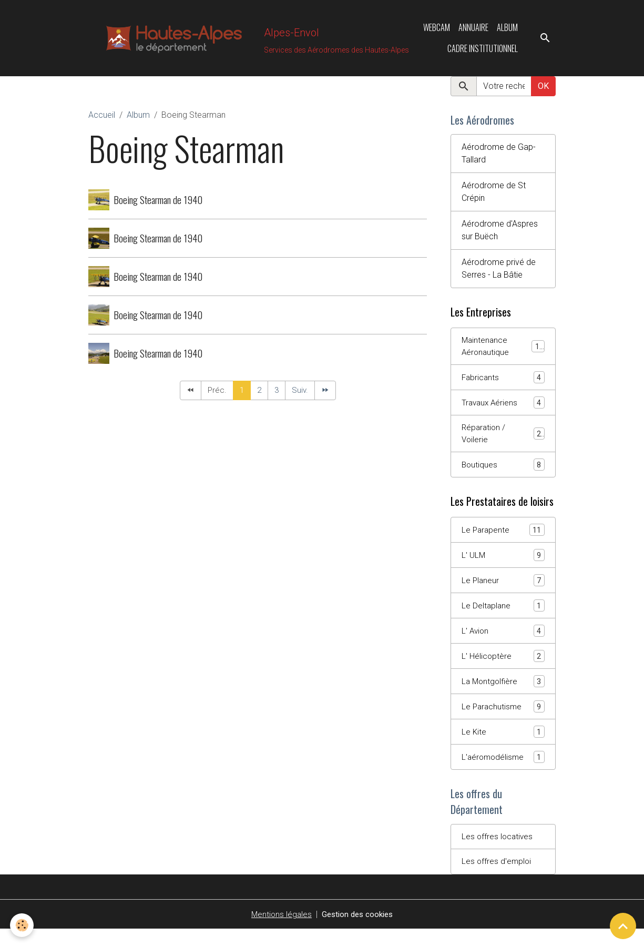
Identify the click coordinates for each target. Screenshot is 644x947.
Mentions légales (279, 932)
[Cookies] (22, 925)
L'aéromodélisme (503, 772)
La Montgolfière (503, 694)
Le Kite (503, 746)
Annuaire (473, 29)
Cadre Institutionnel (482, 50)
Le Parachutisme (503, 720)
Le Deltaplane (503, 617)
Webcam (436, 29)
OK (543, 90)
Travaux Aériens (503, 410)
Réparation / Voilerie (503, 442)
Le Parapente (503, 540)
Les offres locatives (498, 853)
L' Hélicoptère (503, 669)
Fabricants (503, 384)
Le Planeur (503, 591)
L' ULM (503, 565)
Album (507, 29)
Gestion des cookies (358, 932)
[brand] (227, 40)
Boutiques (503, 474)
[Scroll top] (623, 926)
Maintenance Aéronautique (503, 352)
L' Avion (503, 643)
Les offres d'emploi (497, 879)
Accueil (101, 119)
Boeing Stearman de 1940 (158, 203)
